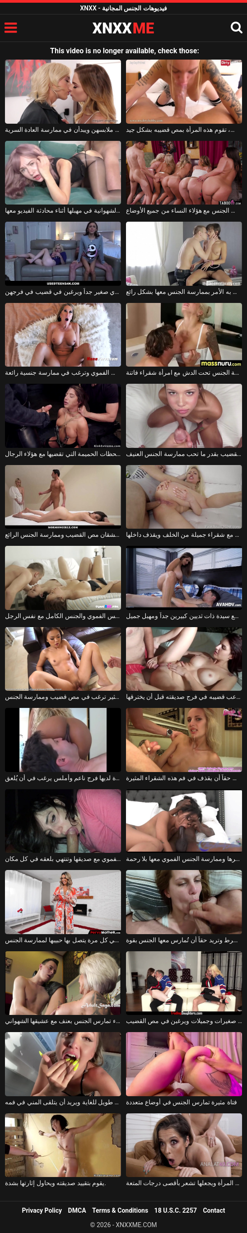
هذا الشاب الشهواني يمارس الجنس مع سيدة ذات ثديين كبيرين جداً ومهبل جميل (184, 615)
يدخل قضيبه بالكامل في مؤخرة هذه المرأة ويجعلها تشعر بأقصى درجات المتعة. (184, 1182)
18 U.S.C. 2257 (175, 1210)
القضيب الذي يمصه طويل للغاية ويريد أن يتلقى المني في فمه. (63, 1102)
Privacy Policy (42, 1210)
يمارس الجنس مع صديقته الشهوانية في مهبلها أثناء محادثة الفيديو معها (63, 210)
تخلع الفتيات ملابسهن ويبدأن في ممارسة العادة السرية (63, 129)
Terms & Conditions (120, 1210)
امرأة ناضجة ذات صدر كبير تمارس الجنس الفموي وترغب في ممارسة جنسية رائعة (63, 372)
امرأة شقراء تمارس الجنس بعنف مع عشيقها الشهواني (63, 1020)
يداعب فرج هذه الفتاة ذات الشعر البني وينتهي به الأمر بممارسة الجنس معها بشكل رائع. (184, 291)
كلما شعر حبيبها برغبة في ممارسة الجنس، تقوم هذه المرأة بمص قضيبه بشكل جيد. (184, 129)
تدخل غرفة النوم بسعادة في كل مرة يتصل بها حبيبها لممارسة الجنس (63, 940)
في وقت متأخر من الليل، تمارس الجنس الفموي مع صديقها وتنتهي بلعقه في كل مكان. (63, 858)
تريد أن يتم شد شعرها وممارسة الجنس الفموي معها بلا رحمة (184, 858)
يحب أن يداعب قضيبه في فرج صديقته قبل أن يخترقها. (184, 696)
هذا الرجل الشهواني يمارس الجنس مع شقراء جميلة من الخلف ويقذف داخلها (184, 534)
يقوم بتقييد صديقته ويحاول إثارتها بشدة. (55, 1182)
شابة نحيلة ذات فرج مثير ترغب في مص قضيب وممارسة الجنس (63, 696)
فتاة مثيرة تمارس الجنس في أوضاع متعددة (181, 1102)
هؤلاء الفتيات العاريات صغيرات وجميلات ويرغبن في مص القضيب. (184, 1020)
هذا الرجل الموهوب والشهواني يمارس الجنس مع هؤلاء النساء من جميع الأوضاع (184, 210)
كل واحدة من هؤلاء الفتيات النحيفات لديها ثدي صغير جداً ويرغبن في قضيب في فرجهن (63, 291)
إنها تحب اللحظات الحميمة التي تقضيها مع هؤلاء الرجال (63, 453)
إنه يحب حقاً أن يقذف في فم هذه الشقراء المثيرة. (184, 778)
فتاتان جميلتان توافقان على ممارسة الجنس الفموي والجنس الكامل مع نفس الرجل (63, 615)
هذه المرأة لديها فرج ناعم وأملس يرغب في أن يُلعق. (63, 778)
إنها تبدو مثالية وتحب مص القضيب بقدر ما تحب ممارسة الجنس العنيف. (184, 453)
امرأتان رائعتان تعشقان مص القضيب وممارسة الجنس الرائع (63, 534)
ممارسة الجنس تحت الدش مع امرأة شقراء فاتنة (184, 372)
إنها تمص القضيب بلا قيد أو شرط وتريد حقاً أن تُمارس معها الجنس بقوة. (184, 940)
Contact (214, 1210)
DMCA (77, 1210)
